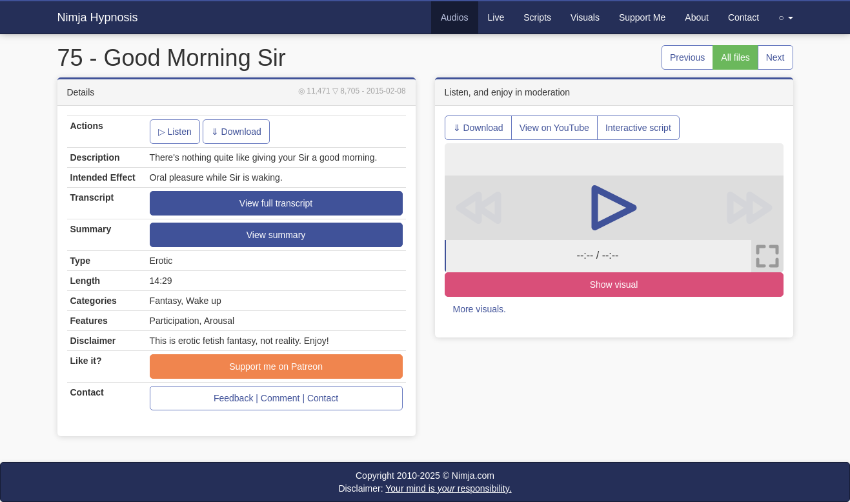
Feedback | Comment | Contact (276, 398)
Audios (455, 17)
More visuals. (479, 309)
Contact (743, 17)
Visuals (585, 17)
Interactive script (638, 128)
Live (496, 17)
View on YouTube (554, 128)
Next (775, 57)
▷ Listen (175, 131)
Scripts (537, 17)
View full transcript (275, 203)
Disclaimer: (424, 488)
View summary (276, 235)
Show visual (614, 284)
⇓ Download (236, 131)
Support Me (642, 17)
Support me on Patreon (276, 366)
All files (735, 57)
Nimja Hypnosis (97, 17)
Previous (687, 57)
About (697, 17)
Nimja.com (473, 475)
